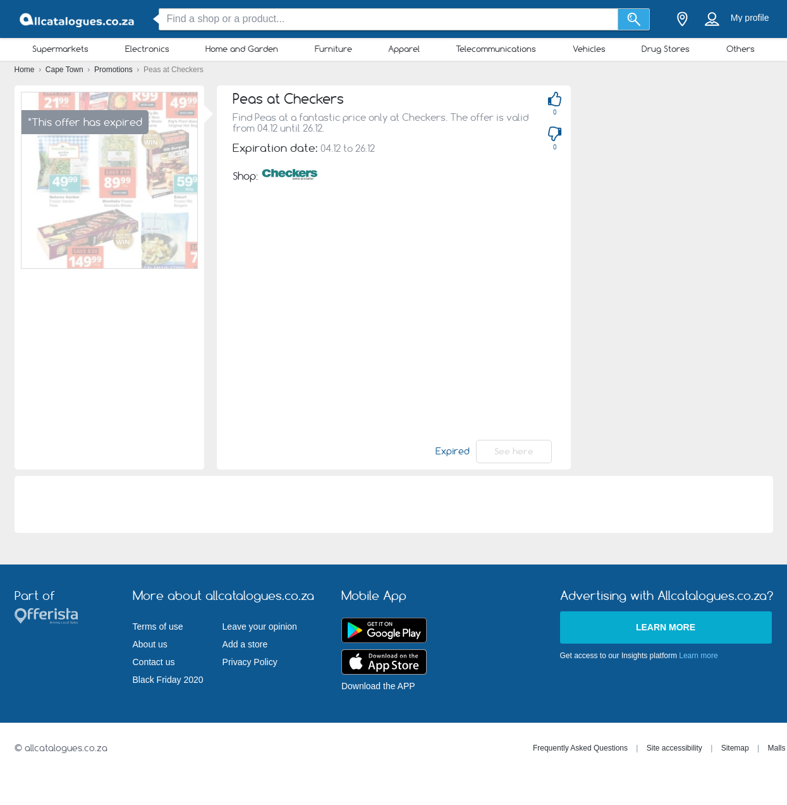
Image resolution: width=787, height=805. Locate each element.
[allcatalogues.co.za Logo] (78, 19)
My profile (750, 17)
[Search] (633, 19)
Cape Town (65, 69)
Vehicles (589, 49)
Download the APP (378, 686)
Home (26, 69)
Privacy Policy (250, 662)
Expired (453, 451)
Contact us (154, 662)
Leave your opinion (260, 626)
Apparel (404, 49)
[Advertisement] (653, 275)
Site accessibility (674, 748)
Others (740, 49)
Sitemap (735, 748)
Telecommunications (496, 49)
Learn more (665, 627)
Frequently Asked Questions (580, 748)
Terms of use (158, 626)
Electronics (147, 49)
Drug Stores (666, 49)
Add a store (245, 644)
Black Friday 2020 (168, 680)
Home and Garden (241, 49)
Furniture (333, 49)
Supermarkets (60, 49)
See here (514, 451)
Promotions (114, 69)
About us (150, 644)
